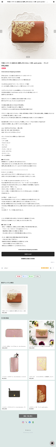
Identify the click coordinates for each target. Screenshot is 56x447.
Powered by (28, 432)
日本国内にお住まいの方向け (28, 258)
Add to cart (28, 254)
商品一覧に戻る (28, 416)
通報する (52, 262)
